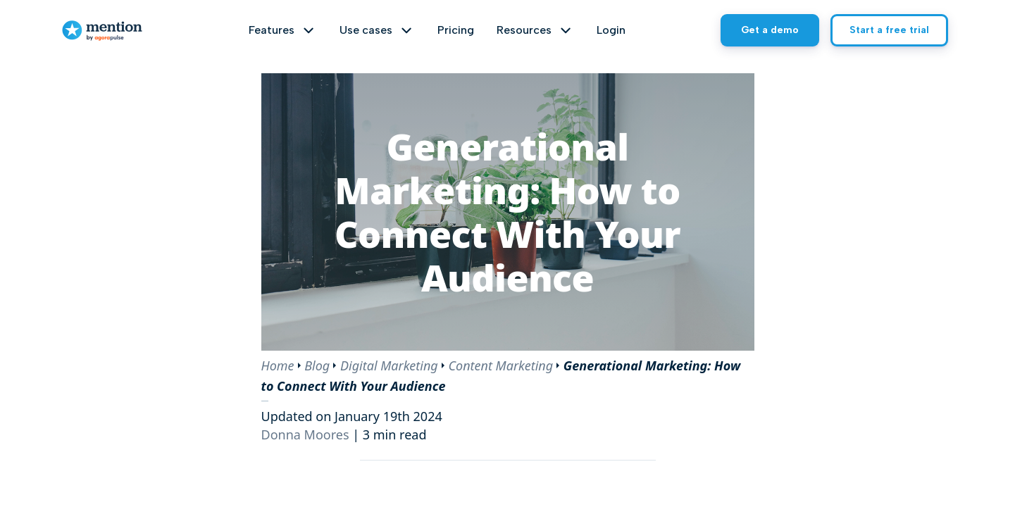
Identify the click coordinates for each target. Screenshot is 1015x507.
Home (277, 365)
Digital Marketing (389, 365)
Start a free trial (889, 30)
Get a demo (770, 30)
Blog (317, 365)
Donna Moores (305, 434)
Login (611, 30)
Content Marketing (500, 365)
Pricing (455, 30)
